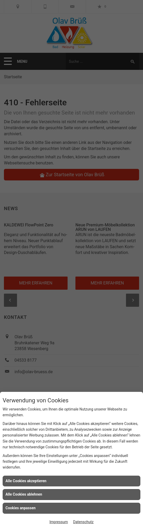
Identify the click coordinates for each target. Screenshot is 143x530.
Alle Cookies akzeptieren (26, 481)
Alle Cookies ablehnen (24, 494)
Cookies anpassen (21, 508)
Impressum (59, 522)
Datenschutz (83, 522)
